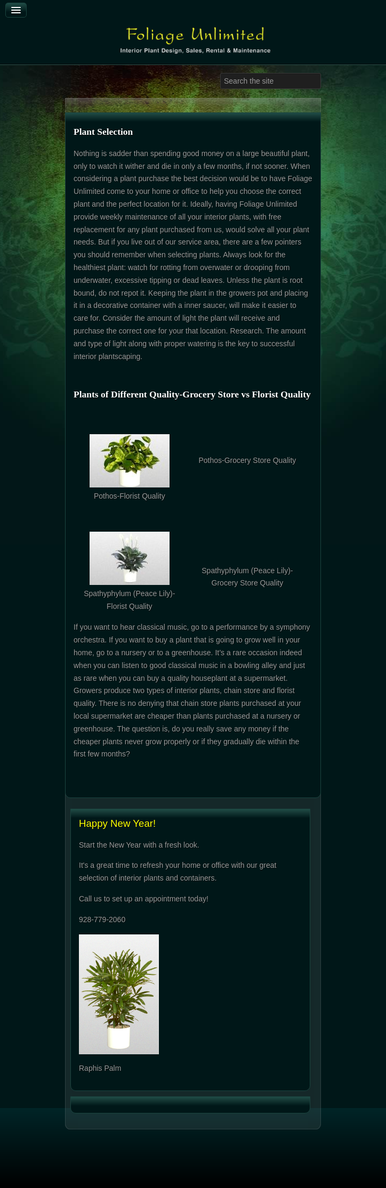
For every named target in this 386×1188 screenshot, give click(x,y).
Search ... (220, 73)
